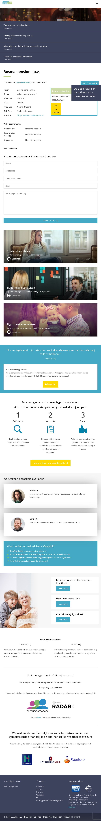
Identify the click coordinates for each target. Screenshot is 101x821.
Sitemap (37, 817)
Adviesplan (50, 384)
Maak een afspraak (56, 109)
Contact (39, 789)
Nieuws (67, 817)
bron (39, 717)
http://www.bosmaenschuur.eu (30, 115)
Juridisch (58, 817)
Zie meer (72, 807)
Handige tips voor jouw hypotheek (50, 463)
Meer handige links (11, 786)
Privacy (75, 817)
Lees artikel (63, 588)
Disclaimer (47, 817)
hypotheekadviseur (23, 82)
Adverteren (40, 786)
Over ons (39, 792)
